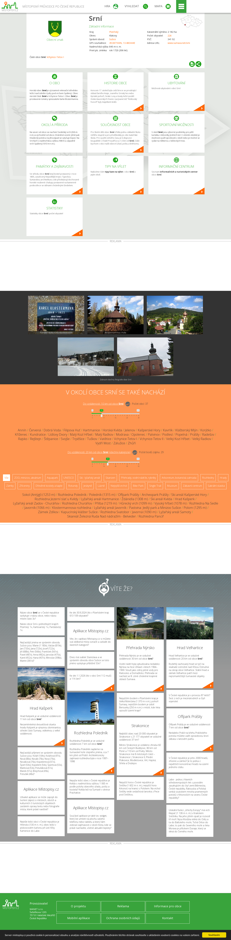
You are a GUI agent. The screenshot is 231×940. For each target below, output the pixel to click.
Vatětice (105, 439)
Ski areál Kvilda (161, 499)
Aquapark (52, 477)
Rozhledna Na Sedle (203, 503)
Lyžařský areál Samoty (175, 512)
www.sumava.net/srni (179, 42)
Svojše (65, 439)
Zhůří (132, 443)
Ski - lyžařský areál (90, 477)
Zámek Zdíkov (48, 512)
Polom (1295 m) (195, 507)
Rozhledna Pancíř (151, 516)
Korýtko (205, 430)
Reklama (123, 906)
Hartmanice (91, 430)
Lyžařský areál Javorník (110, 507)
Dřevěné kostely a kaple (48, 485)
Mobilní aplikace (78, 918)
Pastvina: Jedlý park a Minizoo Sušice (155, 507)
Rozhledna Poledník (72, 494)
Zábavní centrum (192, 485)
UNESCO (69, 477)
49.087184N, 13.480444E (122, 42)
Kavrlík (168, 430)
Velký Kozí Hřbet (178, 439)
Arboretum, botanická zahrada (179, 477)
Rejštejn (35, 439)
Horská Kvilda (112, 430)
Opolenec (138, 434)
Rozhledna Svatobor (114, 512)
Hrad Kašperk (185, 499)
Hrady (223, 477)
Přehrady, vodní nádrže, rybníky (138, 477)
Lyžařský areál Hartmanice (100, 499)
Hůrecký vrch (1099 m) (136, 503)
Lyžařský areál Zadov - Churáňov (36, 503)
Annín (22, 430)
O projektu (78, 906)
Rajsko (22, 439)
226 (169, 35)
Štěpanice (51, 439)
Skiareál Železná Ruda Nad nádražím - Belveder (101, 516)
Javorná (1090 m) (144, 512)
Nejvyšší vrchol (119, 485)
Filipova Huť (72, 430)
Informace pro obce (167, 906)
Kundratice (38, 434)
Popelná (181, 434)
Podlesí (167, 434)
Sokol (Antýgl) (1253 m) (38, 494)
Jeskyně (87, 485)
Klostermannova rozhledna (71, 507)
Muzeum (172, 485)
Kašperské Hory (149, 430)
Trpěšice (78, 439)
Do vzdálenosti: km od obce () (99, 452)
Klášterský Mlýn (186, 430)
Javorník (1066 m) (36, 507)
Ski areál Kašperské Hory (189, 494)
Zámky (10, 485)
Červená (35, 430)
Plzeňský (113, 31)
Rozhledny (208, 477)
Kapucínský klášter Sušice (79, 512)
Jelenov (130, 430)
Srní (95, 18)
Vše (6, 477)
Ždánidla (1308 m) (135, 499)
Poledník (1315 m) (102, 494)
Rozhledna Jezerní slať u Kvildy (56, 499)
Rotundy (73, 485)
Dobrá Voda (52, 430)
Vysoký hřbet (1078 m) (170, 503)
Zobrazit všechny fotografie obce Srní (115, 379)
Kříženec (21, 434)
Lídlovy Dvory (57, 434)
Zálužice (119, 443)
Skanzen (110, 477)
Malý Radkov (104, 434)
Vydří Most (103, 443)
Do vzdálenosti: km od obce (103, 403)
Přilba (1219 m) (106, 503)
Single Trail (155, 485)
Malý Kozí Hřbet (81, 434)
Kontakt (167, 918)
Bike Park (138, 485)
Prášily (194, 434)
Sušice (112, 39)
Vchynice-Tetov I (55, 57)
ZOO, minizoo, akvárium (27, 477)
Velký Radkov (201, 439)
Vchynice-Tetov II (151, 439)
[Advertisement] (115, 266)
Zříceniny (24, 485)
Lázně (101, 485)
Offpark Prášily (128, 494)
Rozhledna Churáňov (77, 503)
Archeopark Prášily (155, 494)
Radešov (208, 434)
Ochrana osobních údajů (123, 918)
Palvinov (154, 434)
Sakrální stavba (216, 485)
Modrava (122, 434)
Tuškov (92, 439)
